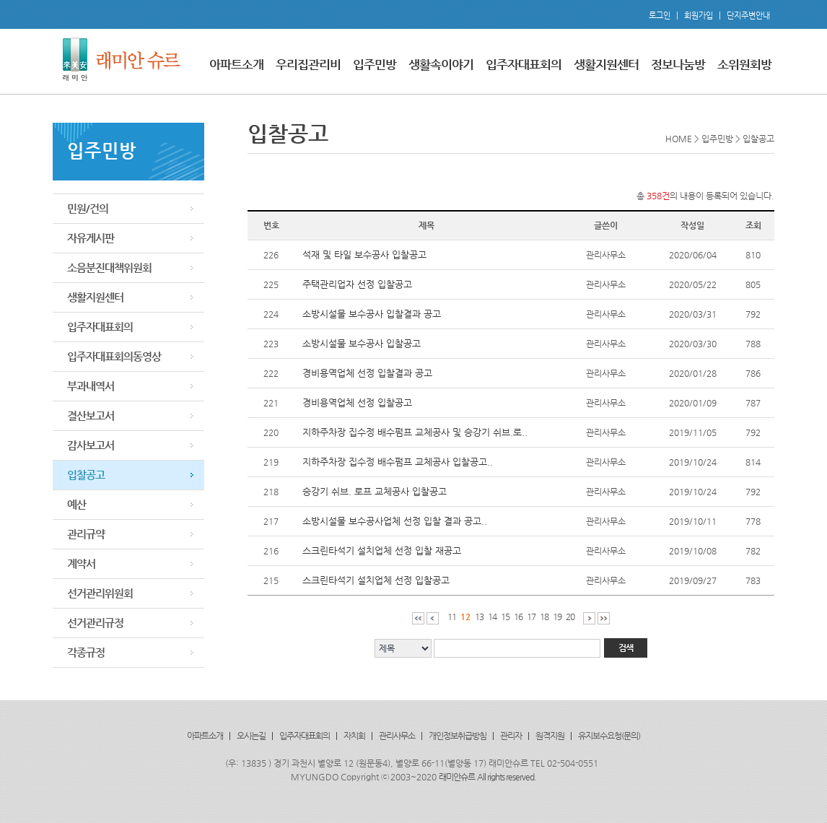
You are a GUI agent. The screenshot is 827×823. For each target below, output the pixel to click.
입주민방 (374, 64)
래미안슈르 (457, 777)
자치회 (354, 736)
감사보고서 (90, 445)
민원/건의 (87, 208)
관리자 (511, 736)
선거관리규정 (95, 623)
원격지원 (549, 736)
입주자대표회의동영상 (114, 356)
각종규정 (86, 652)
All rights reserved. (506, 777)
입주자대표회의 (523, 64)
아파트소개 (236, 64)
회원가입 (698, 15)
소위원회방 (744, 64)
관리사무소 (397, 736)
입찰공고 (86, 475)
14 (492, 616)
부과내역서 (90, 386)
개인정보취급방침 (457, 736)
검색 (625, 648)
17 (531, 616)
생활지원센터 (606, 64)
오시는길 (251, 736)
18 (544, 616)
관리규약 (86, 534)
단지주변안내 (748, 15)
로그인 (659, 15)
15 (505, 616)
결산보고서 (90, 415)
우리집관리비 (308, 64)
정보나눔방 (678, 64)
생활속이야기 (440, 64)
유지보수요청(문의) (609, 736)
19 (557, 616)
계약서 (81, 563)
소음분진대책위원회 (109, 267)
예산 (76, 504)
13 (479, 616)
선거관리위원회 (100, 593)
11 (451, 616)
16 (518, 616)
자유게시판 (90, 238)
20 (570, 616)
